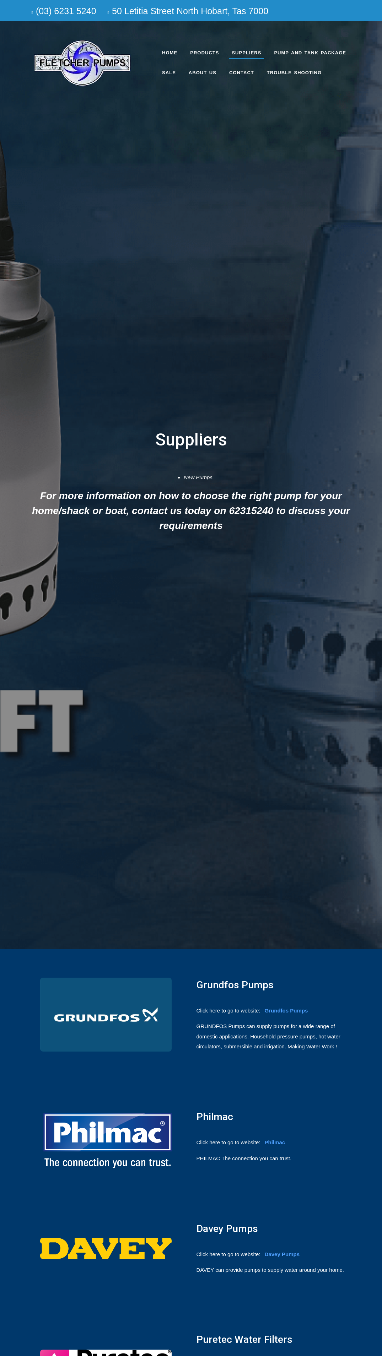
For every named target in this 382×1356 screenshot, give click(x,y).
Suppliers (246, 52)
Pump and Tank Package (310, 52)
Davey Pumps (282, 1254)
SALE (169, 72)
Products (204, 52)
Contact (241, 72)
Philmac (275, 1142)
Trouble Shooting (294, 72)
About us (202, 72)
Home (169, 52)
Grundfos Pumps (286, 1010)
